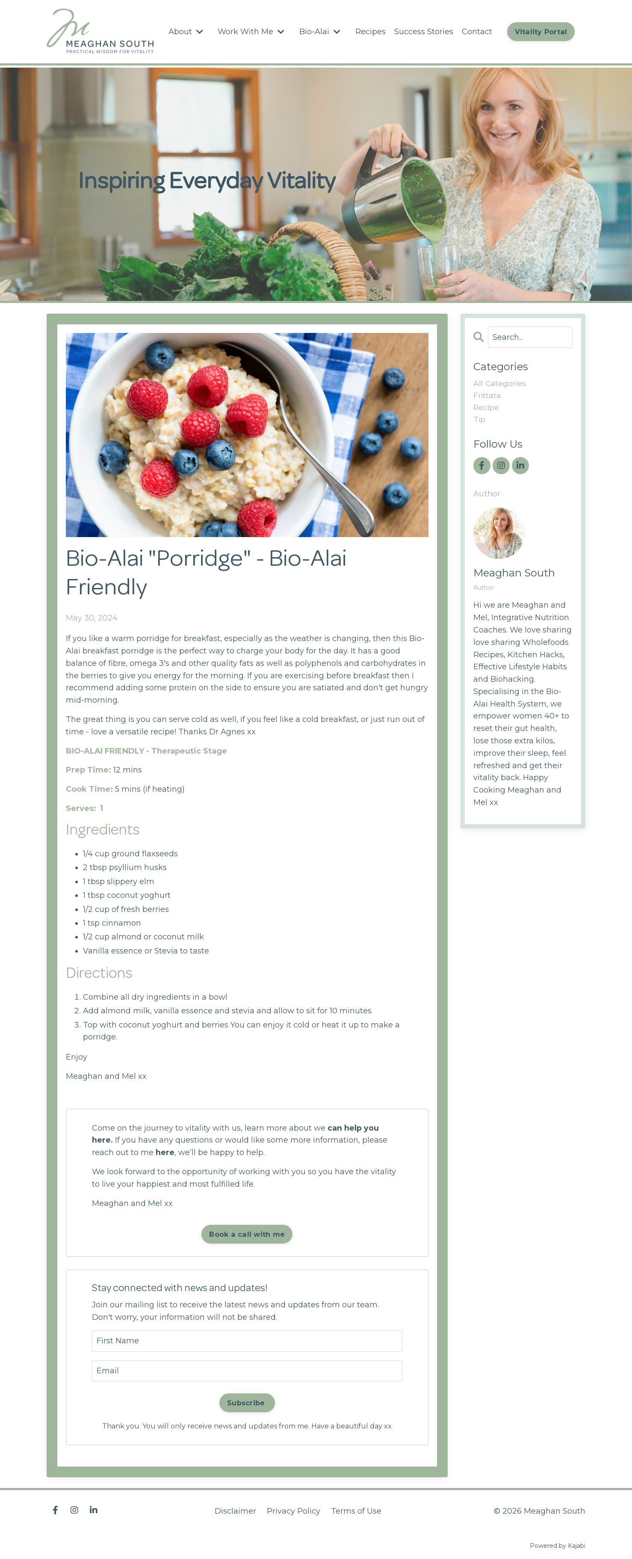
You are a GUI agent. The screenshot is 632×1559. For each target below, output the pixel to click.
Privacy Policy (293, 1511)
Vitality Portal (540, 31)
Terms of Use (356, 1511)
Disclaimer (235, 1511)
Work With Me (251, 31)
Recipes (370, 31)
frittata (487, 395)
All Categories (500, 383)
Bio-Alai (319, 31)
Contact (476, 31)
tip (479, 420)
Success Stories (423, 31)
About (185, 31)
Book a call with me (247, 1233)
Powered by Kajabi (557, 1546)
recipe (486, 408)
